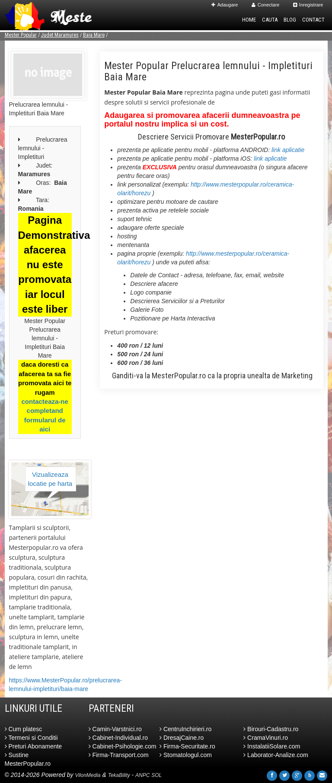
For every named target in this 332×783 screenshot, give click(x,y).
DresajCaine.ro (182, 737)
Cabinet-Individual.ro (118, 737)
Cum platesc (23, 729)
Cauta (270, 19)
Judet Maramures (60, 35)
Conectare (266, 4)
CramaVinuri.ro (265, 737)
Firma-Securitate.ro (187, 746)
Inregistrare (308, 4)
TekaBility (119, 775)
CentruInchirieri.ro (185, 729)
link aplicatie (287, 149)
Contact (313, 19)
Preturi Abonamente (33, 746)
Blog (290, 19)
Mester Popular (21, 35)
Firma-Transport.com (119, 754)
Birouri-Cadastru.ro (270, 729)
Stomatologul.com (186, 754)
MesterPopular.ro (179, 375)
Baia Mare (94, 35)
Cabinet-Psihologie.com (122, 746)
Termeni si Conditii (31, 737)
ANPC (142, 775)
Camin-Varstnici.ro (115, 729)
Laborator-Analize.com (275, 754)
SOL (156, 775)
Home (249, 19)
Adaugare (224, 4)
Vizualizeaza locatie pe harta (50, 479)
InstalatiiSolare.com (271, 746)
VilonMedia (87, 775)
